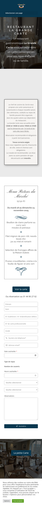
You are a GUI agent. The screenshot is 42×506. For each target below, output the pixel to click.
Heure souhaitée (11, 371)
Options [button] (7, 501)
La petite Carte (21, 452)
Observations (9, 396)
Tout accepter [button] (18, 501)
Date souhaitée (10, 351)
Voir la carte (21, 289)
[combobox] (21, 355)
